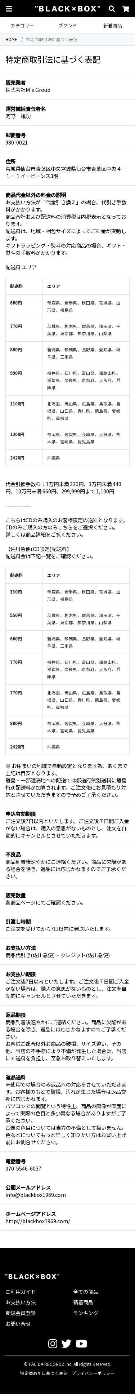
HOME (11, 39)
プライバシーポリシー (93, 1373)
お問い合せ (18, 1323)
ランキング (85, 1313)
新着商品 (112, 25)
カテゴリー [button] (22, 25)
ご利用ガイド (20, 1291)
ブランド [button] (67, 25)
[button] (9, 9)
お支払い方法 (20, 1302)
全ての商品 (85, 1291)
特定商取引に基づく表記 (44, 1373)
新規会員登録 (20, 1313)
